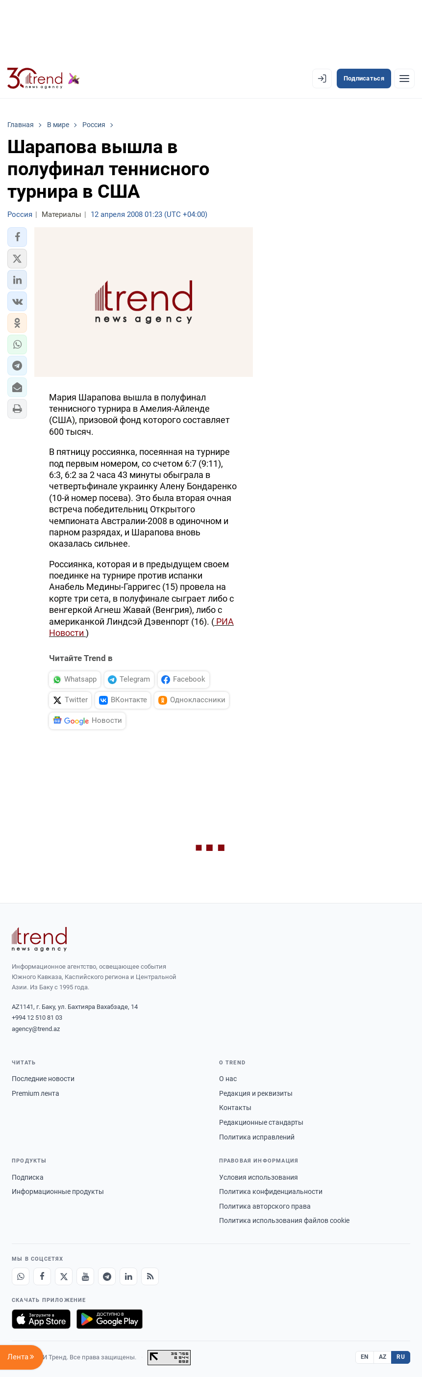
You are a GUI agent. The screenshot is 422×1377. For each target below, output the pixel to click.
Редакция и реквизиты (256, 1093)
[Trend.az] (43, 78)
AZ (383, 1356)
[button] (17, 237)
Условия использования (258, 1177)
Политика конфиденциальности (271, 1191)
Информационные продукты (58, 1191)
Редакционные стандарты (261, 1122)
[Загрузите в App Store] (41, 1319)
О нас (228, 1079)
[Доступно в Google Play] (109, 1319)
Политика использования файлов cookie (284, 1220)
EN (365, 1356)
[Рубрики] (404, 78)
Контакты (235, 1108)
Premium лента (35, 1093)
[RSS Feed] (150, 1276)
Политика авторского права (265, 1206)
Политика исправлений (257, 1137)
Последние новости (43, 1079)
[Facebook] (42, 1276)
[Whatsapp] (20, 1276)
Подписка (28, 1177)
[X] (64, 1276)
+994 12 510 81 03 (37, 1017)
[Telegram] (107, 1276)
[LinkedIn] (128, 1276)
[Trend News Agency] (39, 939)
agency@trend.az (36, 1029)
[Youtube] (85, 1276)
